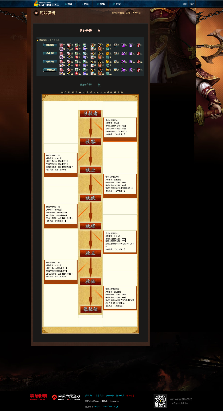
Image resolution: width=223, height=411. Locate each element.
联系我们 (100, 395)
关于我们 (89, 395)
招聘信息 (130, 395)
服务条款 (110, 395)
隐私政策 (120, 395)
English (98, 406)
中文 (116, 406)
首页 (128, 13)
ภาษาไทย (107, 406)
